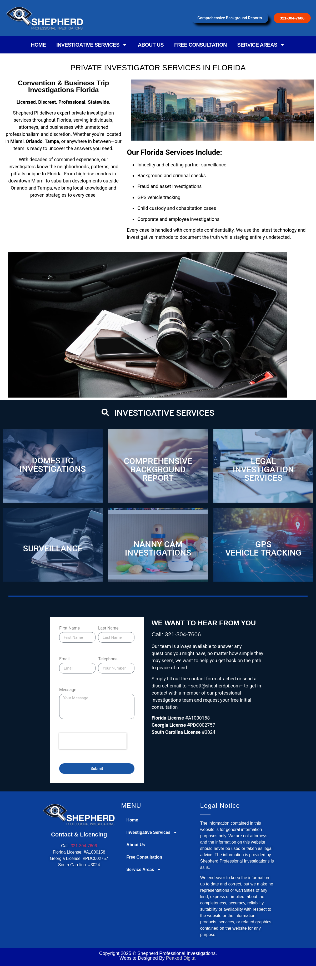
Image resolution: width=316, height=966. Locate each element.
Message (67, 690)
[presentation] (93, 741)
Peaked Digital (181, 958)
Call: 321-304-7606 (176, 634)
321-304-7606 (84, 846)
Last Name (108, 628)
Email (64, 659)
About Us (151, 45)
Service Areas (261, 44)
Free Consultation (200, 45)
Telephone (108, 659)
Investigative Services (91, 44)
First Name (69, 628)
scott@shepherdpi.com (215, 685)
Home (38, 45)
